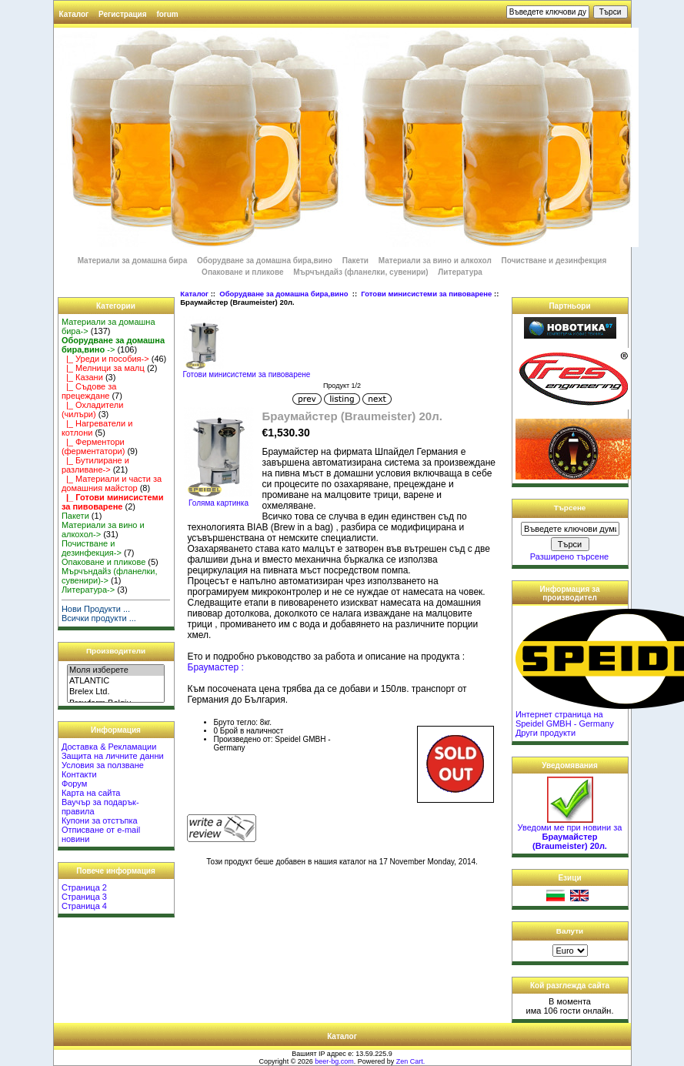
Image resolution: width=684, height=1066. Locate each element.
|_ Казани (82, 377)
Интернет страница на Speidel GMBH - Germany (565, 719)
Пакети (355, 260)
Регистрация (122, 14)
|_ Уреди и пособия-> (105, 358)
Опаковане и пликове (242, 272)
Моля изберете (116, 670)
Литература (460, 272)
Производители (115, 651)
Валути (569, 931)
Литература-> (88, 589)
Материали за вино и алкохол (435, 260)
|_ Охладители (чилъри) (92, 409)
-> (113, 345)
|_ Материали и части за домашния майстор (112, 483)
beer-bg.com (334, 1061)
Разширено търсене (569, 556)
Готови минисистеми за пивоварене (426, 293)
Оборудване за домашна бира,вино (284, 293)
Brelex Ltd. (116, 692)
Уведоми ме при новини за (570, 832)
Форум (74, 783)
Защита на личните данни (113, 755)
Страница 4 (84, 906)
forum (167, 14)
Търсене (570, 507)
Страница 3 (84, 896)
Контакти (79, 774)
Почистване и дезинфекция (554, 260)
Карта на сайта (91, 792)
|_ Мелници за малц (103, 368)
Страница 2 (84, 887)
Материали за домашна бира (133, 260)
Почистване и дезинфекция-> (92, 548)
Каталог (74, 14)
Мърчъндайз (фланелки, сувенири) (360, 272)
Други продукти (546, 732)
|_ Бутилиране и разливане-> (95, 465)
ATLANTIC (116, 681)
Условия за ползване (103, 765)
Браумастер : (216, 667)
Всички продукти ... (99, 618)
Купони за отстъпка (100, 820)
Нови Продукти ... (96, 608)
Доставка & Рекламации (109, 746)
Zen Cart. (410, 1061)
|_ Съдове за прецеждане (89, 391)
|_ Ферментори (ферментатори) (93, 446)
